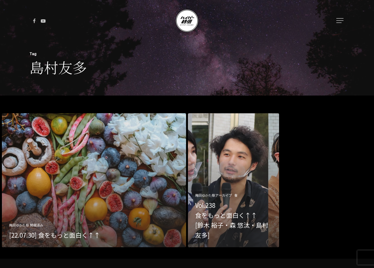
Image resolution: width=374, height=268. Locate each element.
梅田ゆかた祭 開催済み (26, 225)
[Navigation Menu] (340, 20)
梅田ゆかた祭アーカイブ (213, 195)
